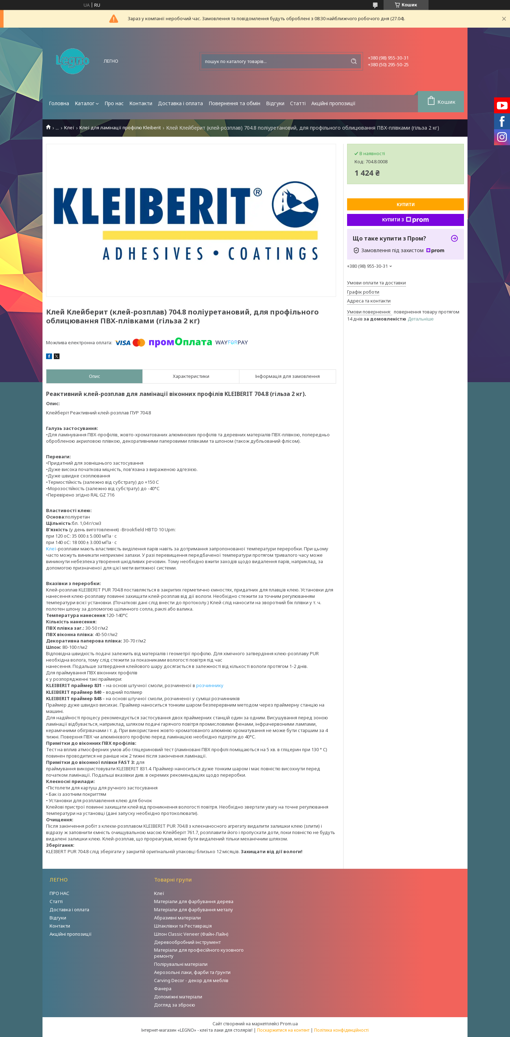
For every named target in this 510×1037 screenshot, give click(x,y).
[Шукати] (354, 61)
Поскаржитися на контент (283, 1030)
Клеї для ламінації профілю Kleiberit (120, 128)
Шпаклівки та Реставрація (183, 926)
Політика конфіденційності (341, 1030)
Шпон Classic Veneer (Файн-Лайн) (191, 934)
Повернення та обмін (234, 103)
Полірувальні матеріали (181, 964)
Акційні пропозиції (333, 103)
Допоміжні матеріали (178, 996)
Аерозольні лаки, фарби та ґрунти (192, 972)
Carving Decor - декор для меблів (191, 980)
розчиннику (209, 685)
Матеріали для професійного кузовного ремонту (199, 953)
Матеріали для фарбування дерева (193, 901)
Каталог (85, 103)
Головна (59, 103)
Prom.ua (289, 1023)
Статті (298, 103)
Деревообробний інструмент (187, 942)
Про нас (114, 103)
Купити (406, 205)
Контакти (140, 103)
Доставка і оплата (180, 103)
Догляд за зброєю (174, 1005)
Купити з (405, 220)
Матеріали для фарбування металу (193, 909)
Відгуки (275, 103)
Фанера (162, 988)
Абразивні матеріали (177, 917)
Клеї (69, 128)
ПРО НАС (59, 893)
